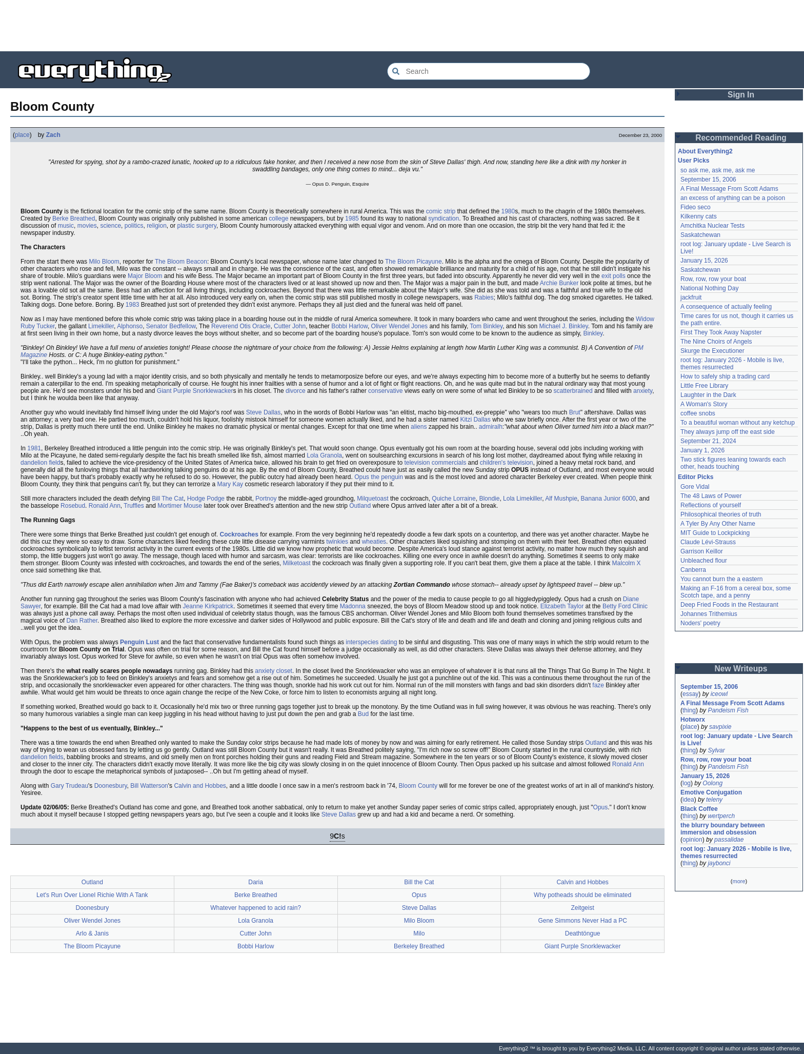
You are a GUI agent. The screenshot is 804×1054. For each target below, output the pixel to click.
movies (87, 225)
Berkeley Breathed (419, 946)
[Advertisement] (402, 26)
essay (690, 694)
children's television (506, 462)
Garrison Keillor (701, 551)
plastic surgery (196, 225)
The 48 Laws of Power (710, 496)
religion (157, 225)
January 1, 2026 (702, 450)
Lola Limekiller (522, 498)
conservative (385, 390)
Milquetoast (372, 498)
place (22, 134)
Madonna (353, 606)
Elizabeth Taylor (562, 606)
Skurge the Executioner (712, 350)
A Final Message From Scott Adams (729, 188)
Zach (53, 134)
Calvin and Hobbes (200, 785)
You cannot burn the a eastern (721, 579)
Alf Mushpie (561, 498)
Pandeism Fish (728, 710)
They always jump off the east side (727, 431)
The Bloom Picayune (413, 261)
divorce (296, 390)
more (738, 881)
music (66, 225)
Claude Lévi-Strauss (708, 542)
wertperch (721, 816)
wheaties (374, 541)
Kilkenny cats (698, 216)
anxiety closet (273, 670)
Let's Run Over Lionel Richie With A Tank (92, 895)
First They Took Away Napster (721, 332)
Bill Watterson (149, 785)
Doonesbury (110, 785)
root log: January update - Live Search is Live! (736, 739)
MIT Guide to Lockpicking (715, 532)
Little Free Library (704, 385)
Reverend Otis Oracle (240, 326)
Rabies (483, 297)
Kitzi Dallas (475, 419)
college (278, 218)
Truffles (134, 505)
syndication (443, 218)
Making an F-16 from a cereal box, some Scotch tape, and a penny (735, 592)
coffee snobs (697, 413)
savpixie (720, 726)
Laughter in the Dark (708, 395)
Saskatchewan (700, 234)
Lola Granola (324, 455)
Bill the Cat (419, 882)
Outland (360, 505)
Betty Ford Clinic (625, 606)
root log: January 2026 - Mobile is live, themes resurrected (732, 363)
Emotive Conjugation (711, 792)
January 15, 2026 (704, 260)
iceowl (719, 694)
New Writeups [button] (741, 668)
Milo (419, 933)
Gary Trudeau (69, 785)
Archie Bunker (559, 283)
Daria (255, 882)
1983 (132, 304)
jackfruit (690, 297)
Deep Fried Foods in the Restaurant (729, 604)
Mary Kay (230, 484)
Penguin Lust (139, 642)
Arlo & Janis (92, 933)
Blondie (489, 498)
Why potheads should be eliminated (582, 895)
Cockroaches (239, 534)
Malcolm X (626, 563)
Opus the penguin (378, 477)
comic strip (440, 211)
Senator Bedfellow (171, 326)
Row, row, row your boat (713, 279)
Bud (363, 714)
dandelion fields (42, 757)
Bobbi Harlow (349, 326)
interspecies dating (371, 642)
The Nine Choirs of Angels (716, 341)
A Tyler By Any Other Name (717, 523)
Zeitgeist (582, 907)
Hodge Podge (206, 498)
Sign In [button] (741, 94)
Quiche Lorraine (453, 498)
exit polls (613, 276)
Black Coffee (699, 808)
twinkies (337, 541)
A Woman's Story (703, 404)
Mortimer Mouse (179, 505)
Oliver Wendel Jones (399, 326)
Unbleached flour (703, 560)
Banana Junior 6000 (608, 498)
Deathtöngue (582, 933)
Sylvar (716, 750)
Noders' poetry (700, 623)
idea (688, 799)
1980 (508, 211)
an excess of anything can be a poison (732, 198)
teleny (714, 799)
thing (689, 710)
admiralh (490, 426)
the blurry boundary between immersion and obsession (722, 829)
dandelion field (40, 462)
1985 (352, 218)
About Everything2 (705, 151)
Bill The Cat (168, 498)
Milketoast (297, 563)
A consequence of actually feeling (726, 306)
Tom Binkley (486, 326)
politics (134, 225)
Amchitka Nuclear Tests (712, 225)
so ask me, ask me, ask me (717, 170)
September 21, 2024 (708, 441)
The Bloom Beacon (181, 261)
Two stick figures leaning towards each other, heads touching (733, 463)
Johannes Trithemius (708, 614)
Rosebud (73, 505)
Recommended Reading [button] (741, 137)
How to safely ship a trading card (725, 376)
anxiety (642, 390)
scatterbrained (573, 390)
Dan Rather (81, 620)
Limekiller (101, 326)
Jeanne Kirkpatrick (208, 606)
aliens (419, 426)
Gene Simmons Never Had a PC (582, 920)
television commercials (435, 462)
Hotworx (692, 719)
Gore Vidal (694, 486)
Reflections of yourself (710, 505)
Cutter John (290, 326)
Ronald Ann (104, 505)
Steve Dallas (263, 412)
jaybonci (719, 863)
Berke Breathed (73, 218)
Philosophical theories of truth (720, 514)
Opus (600, 807)
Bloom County (418, 785)
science (110, 225)
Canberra (693, 569)
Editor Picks (695, 477)
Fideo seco (695, 207)
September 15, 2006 (708, 179)
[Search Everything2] (488, 71)
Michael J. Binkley (563, 326)
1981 (34, 448)
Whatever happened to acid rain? (255, 907)
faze (598, 685)
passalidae (728, 839)
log (686, 783)
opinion (692, 839)
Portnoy (265, 498)
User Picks (693, 160)
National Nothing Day (709, 288)
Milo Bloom (104, 261)
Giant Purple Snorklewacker (195, 390)
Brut (574, 412)
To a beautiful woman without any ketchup (737, 422)
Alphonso (130, 326)
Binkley (592, 333)
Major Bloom (145, 276)
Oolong (712, 783)
